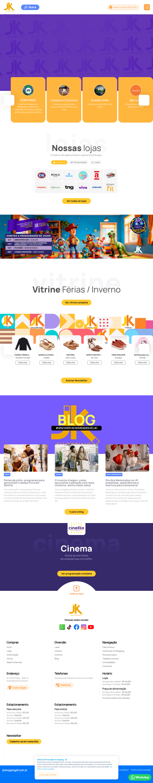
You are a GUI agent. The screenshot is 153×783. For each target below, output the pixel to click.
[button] (9, 100)
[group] (28, 100)
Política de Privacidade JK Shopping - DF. (52, 759)
